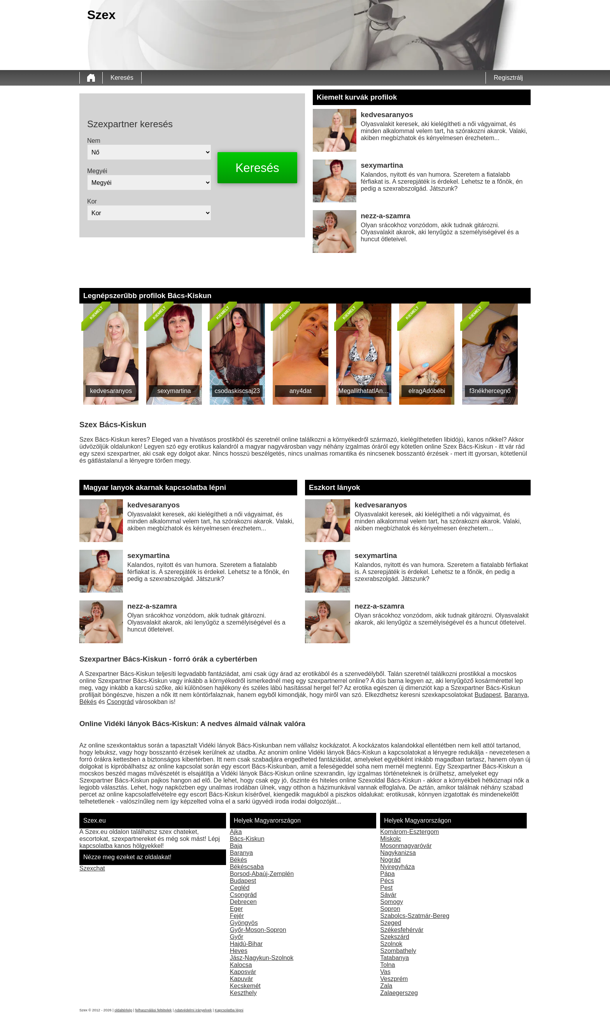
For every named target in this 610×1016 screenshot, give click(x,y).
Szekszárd (394, 937)
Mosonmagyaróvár (406, 845)
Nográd (390, 859)
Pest (386, 887)
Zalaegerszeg (399, 993)
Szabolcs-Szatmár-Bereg (414, 915)
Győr (237, 937)
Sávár (388, 894)
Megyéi (97, 171)
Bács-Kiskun (247, 838)
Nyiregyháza (397, 866)
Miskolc (390, 838)
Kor (92, 201)
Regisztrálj (508, 77)
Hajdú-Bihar (246, 944)
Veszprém (394, 979)
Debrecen (243, 901)
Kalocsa (241, 965)
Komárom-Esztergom (409, 831)
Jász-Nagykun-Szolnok (262, 958)
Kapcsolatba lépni (229, 1010)
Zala (386, 986)
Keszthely (243, 993)
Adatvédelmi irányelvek (193, 1010)
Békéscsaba (247, 866)
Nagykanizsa (398, 852)
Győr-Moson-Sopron (258, 930)
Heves (238, 951)
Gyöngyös (244, 922)
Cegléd (240, 887)
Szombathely (398, 951)
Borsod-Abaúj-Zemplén (262, 873)
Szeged (390, 922)
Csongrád (120, 701)
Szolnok (391, 944)
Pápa (387, 873)
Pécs (387, 880)
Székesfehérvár (401, 930)
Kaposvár (243, 972)
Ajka (236, 831)
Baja (236, 845)
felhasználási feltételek (153, 1010)
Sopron (390, 908)
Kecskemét (245, 986)
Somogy (391, 901)
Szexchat (92, 868)
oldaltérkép (123, 1010)
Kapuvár (241, 979)
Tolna (387, 965)
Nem (93, 140)
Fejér (237, 915)
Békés (87, 701)
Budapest (488, 694)
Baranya (516, 694)
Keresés (121, 77)
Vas (385, 972)
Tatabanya (394, 958)
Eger (236, 908)
